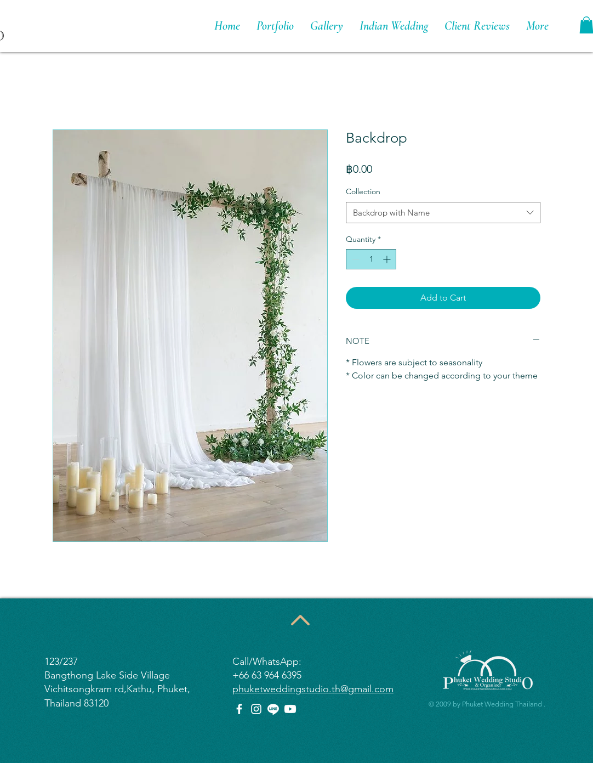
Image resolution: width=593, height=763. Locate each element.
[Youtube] (290, 709)
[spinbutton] (371, 259)
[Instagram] (256, 709)
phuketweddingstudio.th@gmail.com (313, 689)
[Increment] (388, 259)
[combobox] (443, 212)
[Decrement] (354, 259)
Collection (363, 191)
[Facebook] (239, 709)
